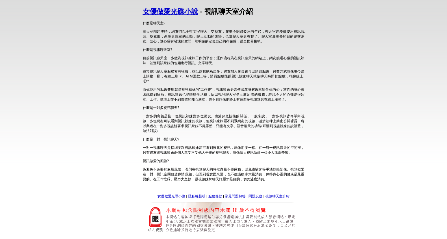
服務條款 (215, 196)
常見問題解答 (235, 196)
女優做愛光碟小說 (170, 11)
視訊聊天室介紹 (277, 196)
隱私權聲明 (196, 196)
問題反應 (255, 196)
